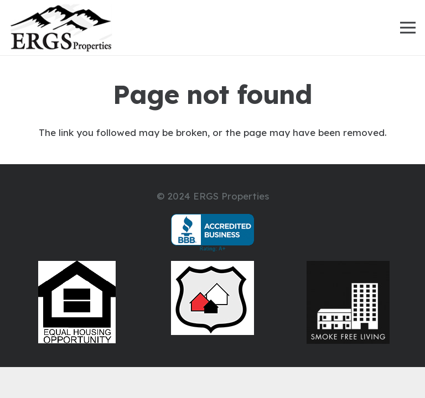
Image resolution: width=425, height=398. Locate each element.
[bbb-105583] (213, 233)
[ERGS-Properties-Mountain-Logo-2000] (60, 28)
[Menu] (407, 27)
